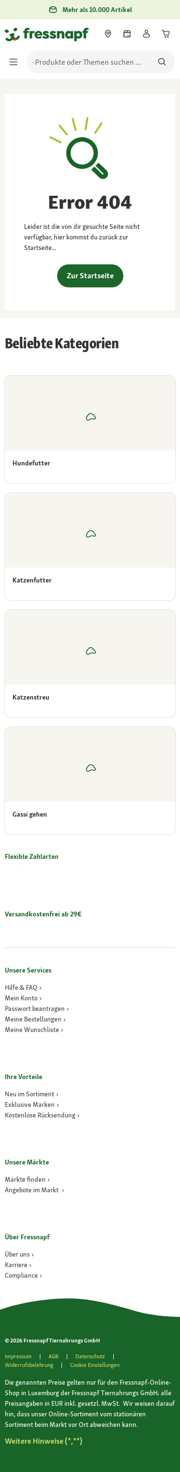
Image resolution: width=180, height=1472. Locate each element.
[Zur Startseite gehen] (16, 34)
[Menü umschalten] (16, 62)
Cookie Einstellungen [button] (95, 1365)
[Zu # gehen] (44, 1441)
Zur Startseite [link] (90, 276)
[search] (101, 61)
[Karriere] (18, 1264)
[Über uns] (19, 1254)
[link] (108, 33)
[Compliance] (23, 1275)
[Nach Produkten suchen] (162, 61)
